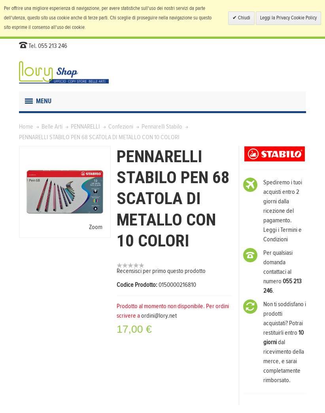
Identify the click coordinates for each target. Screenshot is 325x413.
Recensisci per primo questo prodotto (161, 271)
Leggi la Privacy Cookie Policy (288, 18)
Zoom (95, 227)
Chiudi (243, 18)
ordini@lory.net (159, 316)
